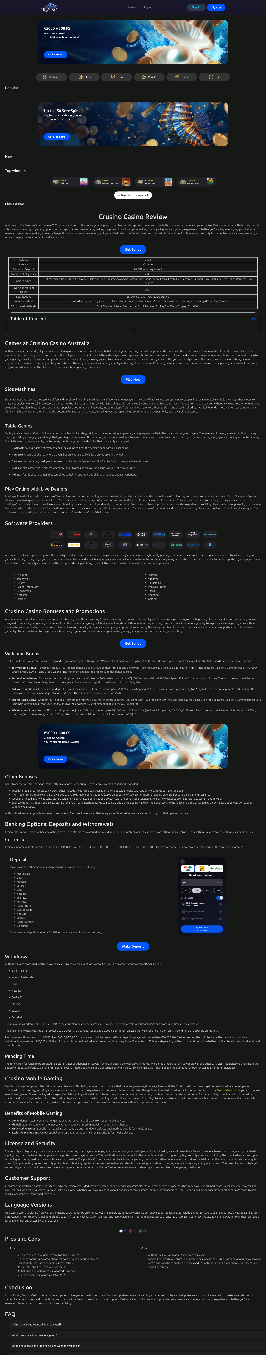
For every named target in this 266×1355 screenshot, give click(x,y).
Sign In (196, 7)
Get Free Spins (56, 136)
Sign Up (216, 7)
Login (147, 7)
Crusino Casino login (229, 1090)
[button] (253, 318)
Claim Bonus (55, 54)
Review (132, 7)
